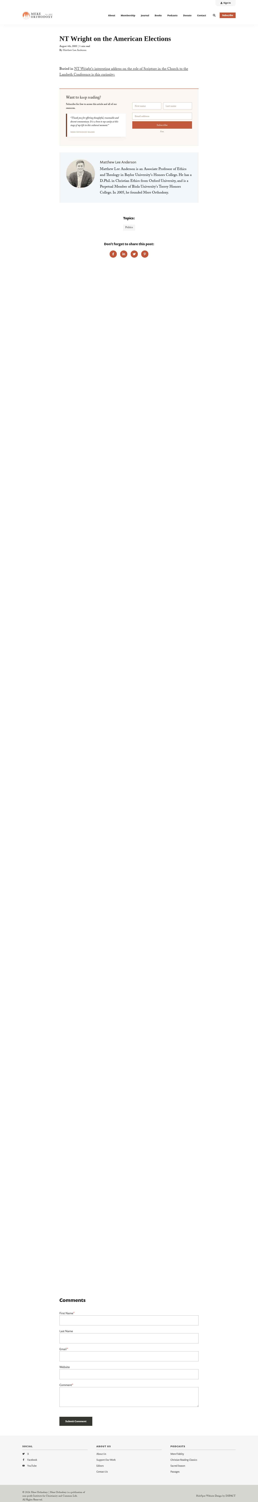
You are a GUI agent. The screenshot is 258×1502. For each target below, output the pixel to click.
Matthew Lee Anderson (74, 50)
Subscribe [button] (227, 15)
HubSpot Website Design (209, 1496)
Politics (129, 227)
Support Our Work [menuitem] (106, 1459)
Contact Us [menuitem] (102, 1471)
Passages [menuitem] (175, 1471)
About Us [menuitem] (101, 1453)
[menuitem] (225, 3)
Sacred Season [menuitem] (177, 1465)
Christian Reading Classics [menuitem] (183, 1459)
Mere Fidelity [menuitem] (177, 1453)
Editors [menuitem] (100, 1465)
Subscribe (162, 125)
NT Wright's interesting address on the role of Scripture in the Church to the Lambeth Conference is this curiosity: (123, 72)
